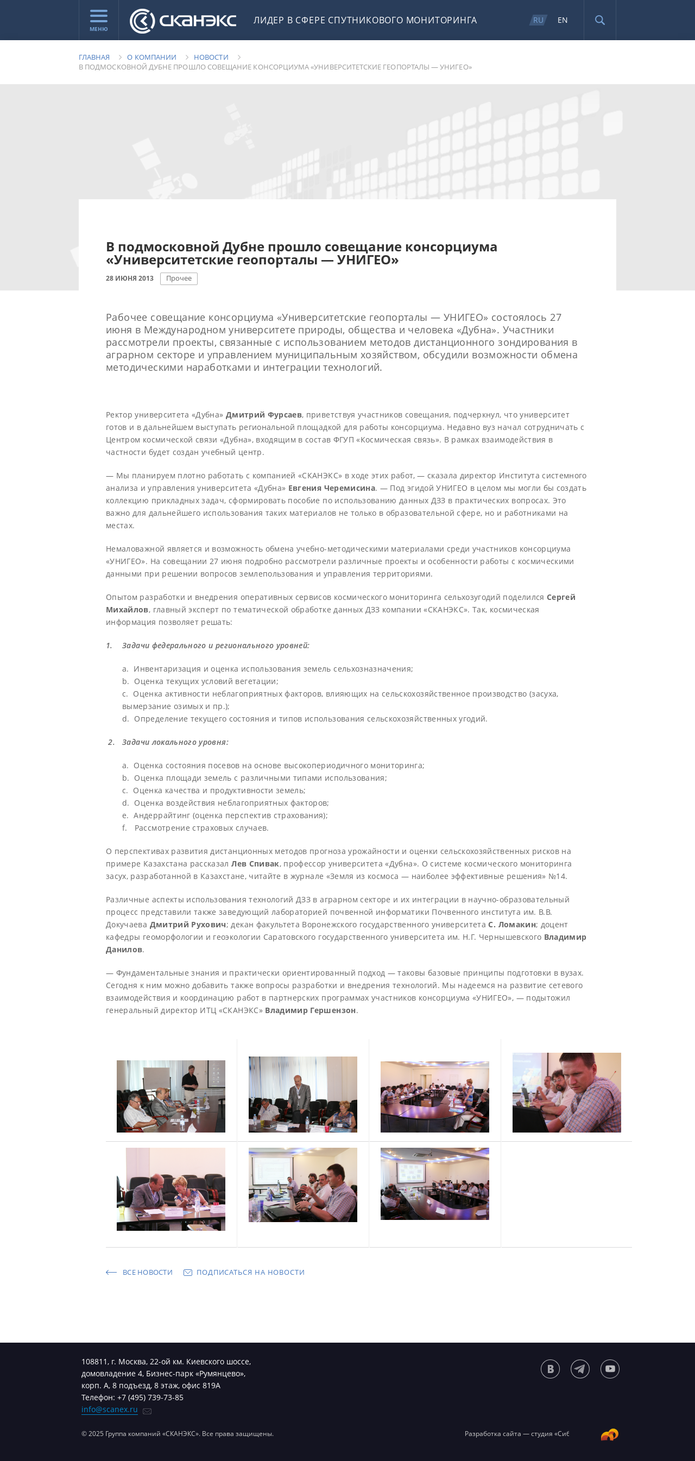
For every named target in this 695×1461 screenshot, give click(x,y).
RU (538, 20)
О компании (151, 57)
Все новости (148, 1272)
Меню (99, 21)
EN (563, 20)
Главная (94, 57)
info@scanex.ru (109, 1409)
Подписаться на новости (251, 1272)
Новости (211, 57)
